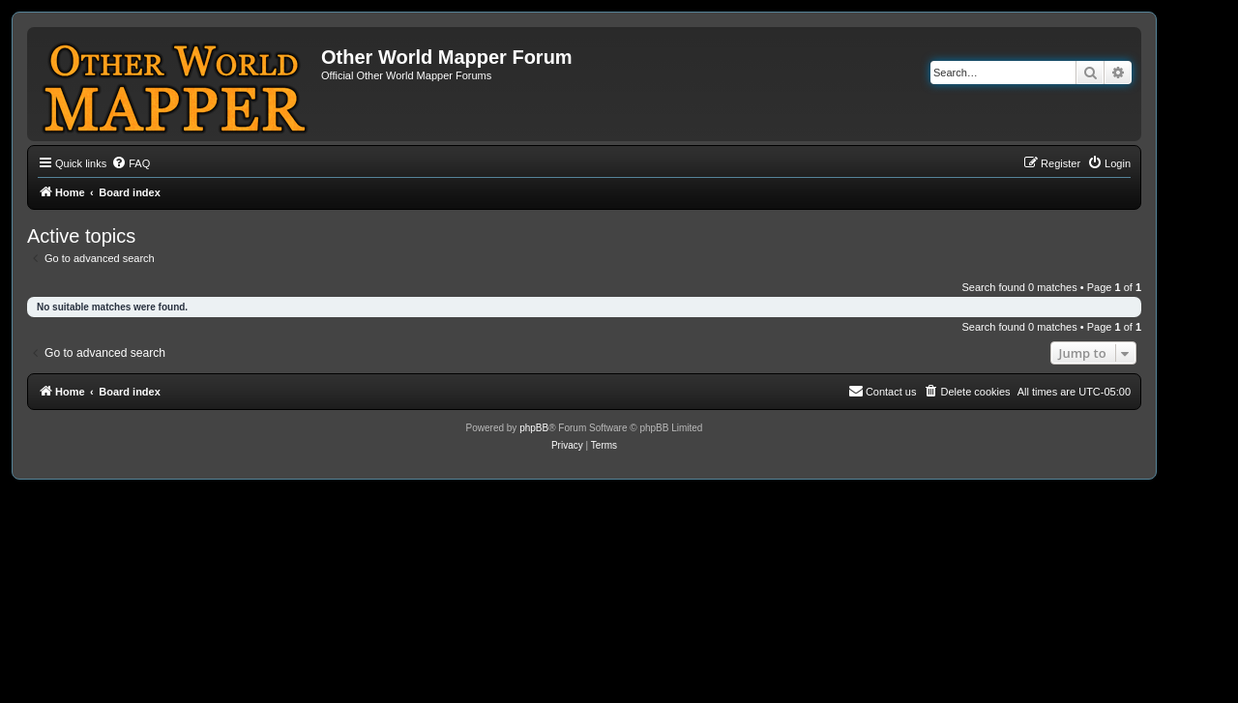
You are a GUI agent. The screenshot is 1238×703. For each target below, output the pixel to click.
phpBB (533, 428)
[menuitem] (130, 163)
